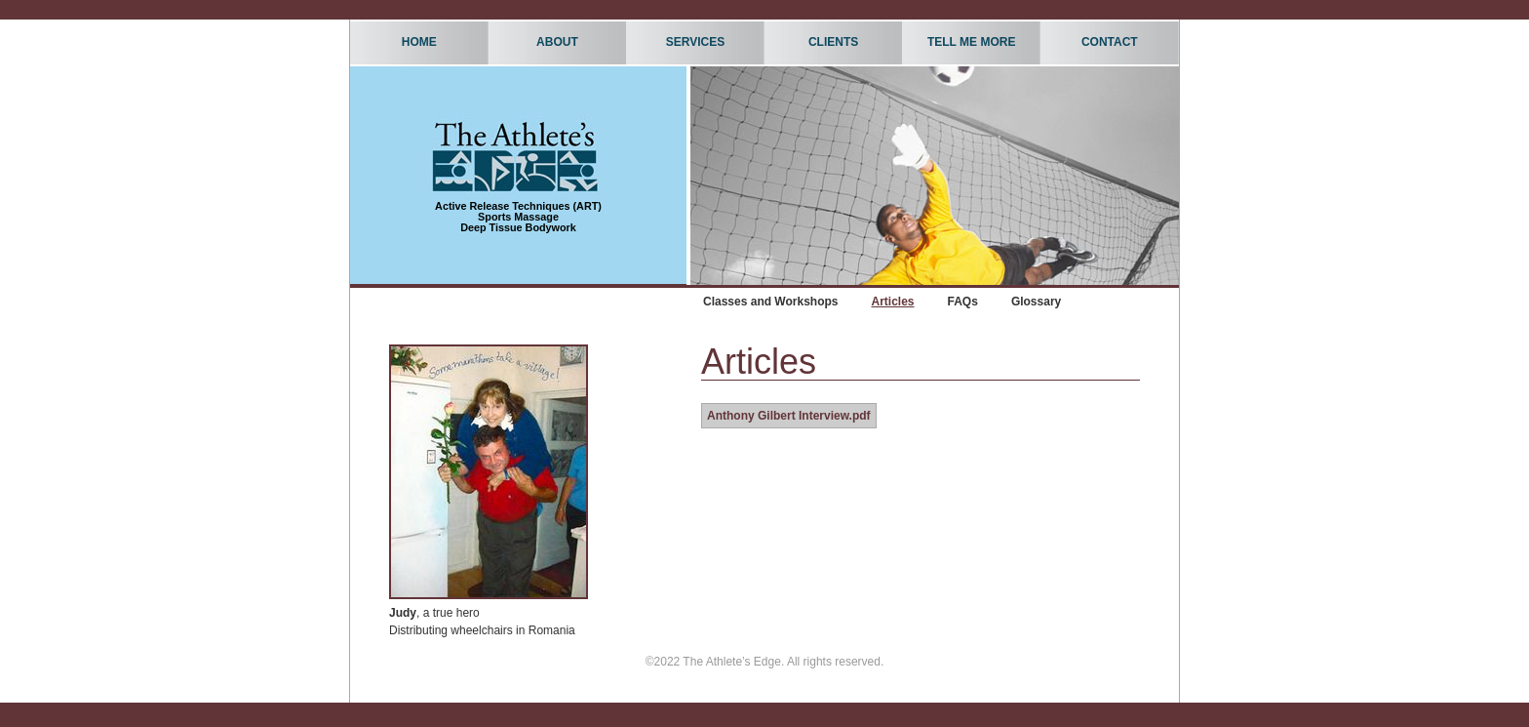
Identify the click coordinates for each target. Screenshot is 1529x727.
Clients (829, 39)
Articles (893, 301)
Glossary (1036, 301)
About (553, 39)
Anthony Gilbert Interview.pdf (789, 416)
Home (419, 42)
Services (691, 39)
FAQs (963, 301)
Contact (1109, 42)
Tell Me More (967, 39)
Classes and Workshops (771, 301)
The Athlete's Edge (515, 155)
